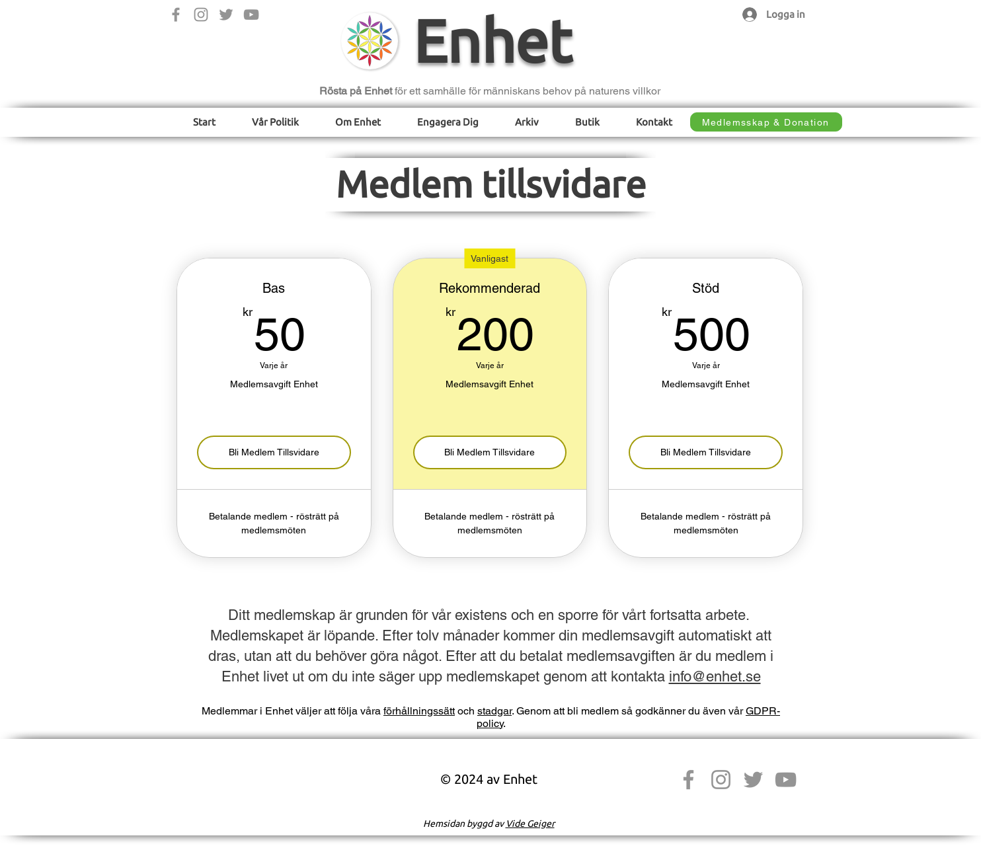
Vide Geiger (530, 823)
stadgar (494, 711)
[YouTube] (251, 14)
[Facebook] (176, 14)
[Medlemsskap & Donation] (766, 122)
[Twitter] (226, 14)
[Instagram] (201, 14)
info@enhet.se (715, 676)
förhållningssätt (419, 711)
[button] (275, 121)
